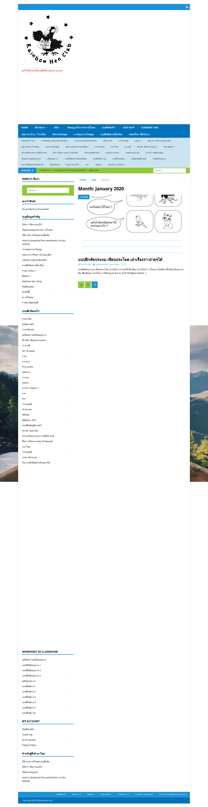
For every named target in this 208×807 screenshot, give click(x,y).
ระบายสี (128, 146)
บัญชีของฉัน (28, 286)
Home (24, 126)
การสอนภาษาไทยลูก (84, 133)
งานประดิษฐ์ (123, 140)
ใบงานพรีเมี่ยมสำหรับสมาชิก (32, 164)
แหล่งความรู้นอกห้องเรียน (34, 259)
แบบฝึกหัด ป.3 (29, 696)
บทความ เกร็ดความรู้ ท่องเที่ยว (159, 140)
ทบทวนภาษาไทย (112, 152)
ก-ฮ (24, 392)
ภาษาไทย (114, 146)
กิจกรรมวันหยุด (59, 133)
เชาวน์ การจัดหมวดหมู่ (154, 152)
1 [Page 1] (88, 284)
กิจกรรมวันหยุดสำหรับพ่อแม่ (86, 140)
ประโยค (26, 446)
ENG (56, 126)
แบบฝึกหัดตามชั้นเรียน (111, 133)
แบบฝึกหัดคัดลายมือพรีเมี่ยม (76, 158)
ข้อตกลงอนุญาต (30, 771)
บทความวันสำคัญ (52, 146)
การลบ (25, 376)
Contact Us (123, 794)
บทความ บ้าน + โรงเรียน (33, 133)
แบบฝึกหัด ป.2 (29, 691)
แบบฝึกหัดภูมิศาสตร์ (138, 158)
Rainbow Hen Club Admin (107, 264)
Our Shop (129, 126)
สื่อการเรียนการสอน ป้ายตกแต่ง (65, 152)
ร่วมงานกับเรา (29, 270)
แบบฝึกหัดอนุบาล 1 (31, 664)
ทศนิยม (25, 414)
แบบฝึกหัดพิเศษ (118, 158)
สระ (24, 398)
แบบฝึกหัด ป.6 (29, 712)
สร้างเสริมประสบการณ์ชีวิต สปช (34, 152)
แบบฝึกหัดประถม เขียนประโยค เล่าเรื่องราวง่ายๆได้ (120, 259)
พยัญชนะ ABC (29, 419)
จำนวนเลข (27, 366)
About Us (76, 794)
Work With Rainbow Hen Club (173, 794)
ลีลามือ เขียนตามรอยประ (147, 146)
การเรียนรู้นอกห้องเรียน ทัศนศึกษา (54, 140)
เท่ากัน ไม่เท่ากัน (72, 164)
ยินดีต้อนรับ (61, 794)
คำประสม (27, 408)
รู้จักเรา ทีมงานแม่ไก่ (32, 224)
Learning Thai (149, 126)
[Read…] (142, 272)
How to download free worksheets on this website (44, 241)
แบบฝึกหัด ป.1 (29, 685)
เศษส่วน (98, 164)
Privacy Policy (29, 744)
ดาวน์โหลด (27, 296)
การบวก (26, 361)
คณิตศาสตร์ (107, 140)
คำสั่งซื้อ (26, 291)
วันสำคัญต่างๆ (168, 146)
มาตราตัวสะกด (29, 456)
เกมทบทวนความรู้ (132, 152)
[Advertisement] (104, 99)
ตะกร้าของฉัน (29, 739)
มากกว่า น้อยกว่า (30, 387)
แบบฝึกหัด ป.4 (29, 701)
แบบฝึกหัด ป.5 (29, 707)
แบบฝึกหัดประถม (99, 158)
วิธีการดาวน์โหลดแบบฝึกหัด (35, 234)
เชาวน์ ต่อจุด (28, 350)
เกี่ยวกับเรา (40, 126)
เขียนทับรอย (54, 164)
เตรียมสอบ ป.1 (53, 158)
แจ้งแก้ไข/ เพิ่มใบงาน (139, 133)
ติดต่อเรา (26, 275)
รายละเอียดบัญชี (30, 302)
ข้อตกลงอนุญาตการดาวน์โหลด (37, 229)
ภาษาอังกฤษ (99, 146)
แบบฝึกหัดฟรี (108, 126)
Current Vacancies (144, 794)
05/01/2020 (86, 264)
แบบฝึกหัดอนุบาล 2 (31, 669)
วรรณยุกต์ (27, 403)
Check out (27, 734)
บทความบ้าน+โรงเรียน (30, 146)
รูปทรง (25, 382)
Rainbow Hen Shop (32, 280)
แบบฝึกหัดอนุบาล (159, 158)
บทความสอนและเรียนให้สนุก (77, 146)
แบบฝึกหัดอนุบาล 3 (31, 675)
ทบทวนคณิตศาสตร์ (92, 152)
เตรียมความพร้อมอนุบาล (31, 158)
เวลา (87, 164)
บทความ (138, 140)
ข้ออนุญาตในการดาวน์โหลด (81, 126)
